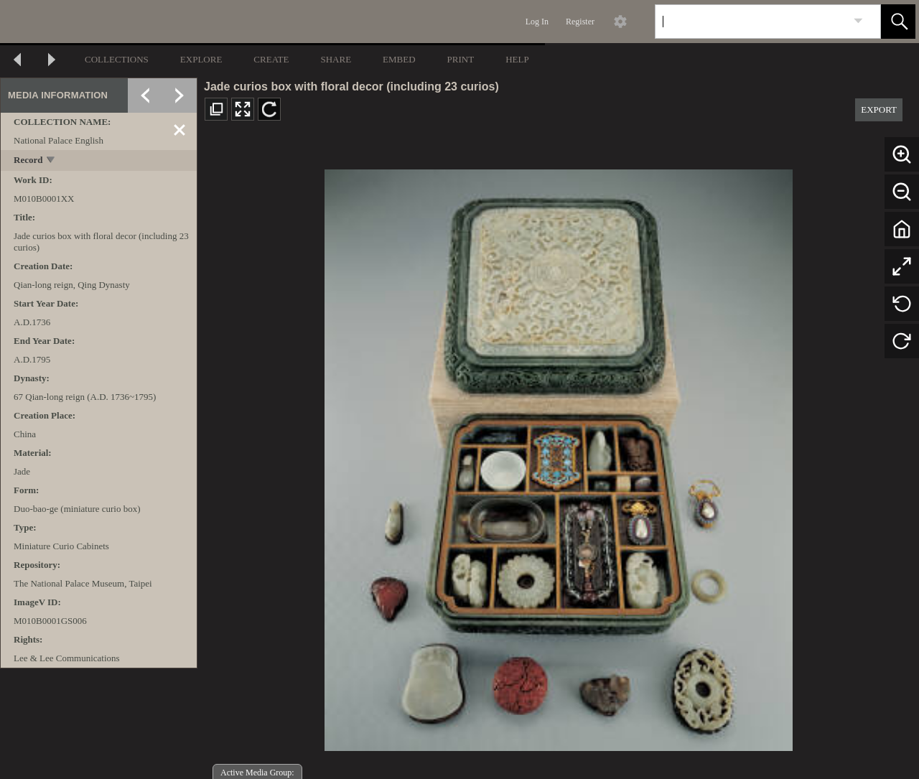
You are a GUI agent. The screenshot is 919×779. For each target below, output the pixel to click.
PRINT (461, 59)
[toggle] (51, 161)
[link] (858, 21)
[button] (898, 21)
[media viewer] (558, 456)
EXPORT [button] (879, 109)
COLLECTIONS (117, 59)
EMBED (399, 59)
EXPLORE (201, 59)
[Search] (751, 21)
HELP (517, 59)
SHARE (335, 59)
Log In (537, 22)
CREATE (271, 59)
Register (580, 22)
